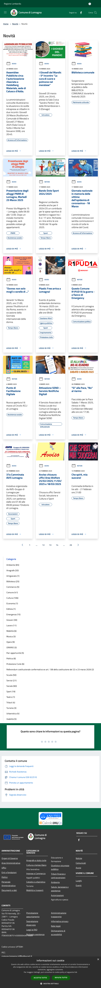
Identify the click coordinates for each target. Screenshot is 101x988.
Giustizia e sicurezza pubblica (60, 867)
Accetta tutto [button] (40, 978)
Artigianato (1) (12, 575)
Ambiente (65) (12, 564)
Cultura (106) (12, 597)
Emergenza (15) (13, 614)
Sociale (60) (11, 686)
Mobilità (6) (11, 631)
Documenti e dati (9, 890)
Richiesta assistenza (35, 934)
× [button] (98, 959)
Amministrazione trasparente (58, 914)
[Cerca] (95, 12)
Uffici (4, 867)
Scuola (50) (11, 675)
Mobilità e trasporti (34, 890)
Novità (15, 23)
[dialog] (50, 972)
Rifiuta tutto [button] (61, 977)
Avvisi (11, 63)
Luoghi (79, 880)
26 (71, 545)
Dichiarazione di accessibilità (58, 932)
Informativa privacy (59, 921)
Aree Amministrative (11, 863)
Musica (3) (11, 636)
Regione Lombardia (12, 3)
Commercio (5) (12, 586)
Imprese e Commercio (36, 873)
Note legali (56, 926)
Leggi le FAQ (31, 929)
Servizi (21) (11, 680)
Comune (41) (12, 592)
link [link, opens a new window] (75, 972)
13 (50, 545)
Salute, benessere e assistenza (60, 888)
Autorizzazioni (57, 895)
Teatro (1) (10, 697)
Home (5, 23)
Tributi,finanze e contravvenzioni (58, 875)
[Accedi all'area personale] (89, 3)
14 (57, 545)
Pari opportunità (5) (15, 653)
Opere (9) (10, 642)
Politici (5, 877)
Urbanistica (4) (12, 713)
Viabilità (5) (11, 719)
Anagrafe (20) (12, 570)
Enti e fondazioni (9, 872)
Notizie (44, 182)
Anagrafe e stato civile (36, 860)
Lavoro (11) (11, 625)
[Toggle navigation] (5, 12)
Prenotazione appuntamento (32, 914)
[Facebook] (80, 12)
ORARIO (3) (11, 647)
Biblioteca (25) (12, 581)
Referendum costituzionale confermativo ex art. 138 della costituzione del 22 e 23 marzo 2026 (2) (50, 669)
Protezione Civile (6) (15, 664)
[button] (50, 983)
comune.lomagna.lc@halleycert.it (17, 956)
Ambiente (55, 882)
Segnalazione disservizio (32, 923)
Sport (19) (10, 691)
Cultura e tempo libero (36, 865)
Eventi (79, 885)
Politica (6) (11, 658)
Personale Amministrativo (9, 883)
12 (43, 545)
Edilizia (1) (11, 608)
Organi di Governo (10, 858)
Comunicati (81, 863)
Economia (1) (12, 603)
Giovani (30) (11, 619)
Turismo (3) (11, 708)
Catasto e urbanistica (35, 881)
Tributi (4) (10, 702)
